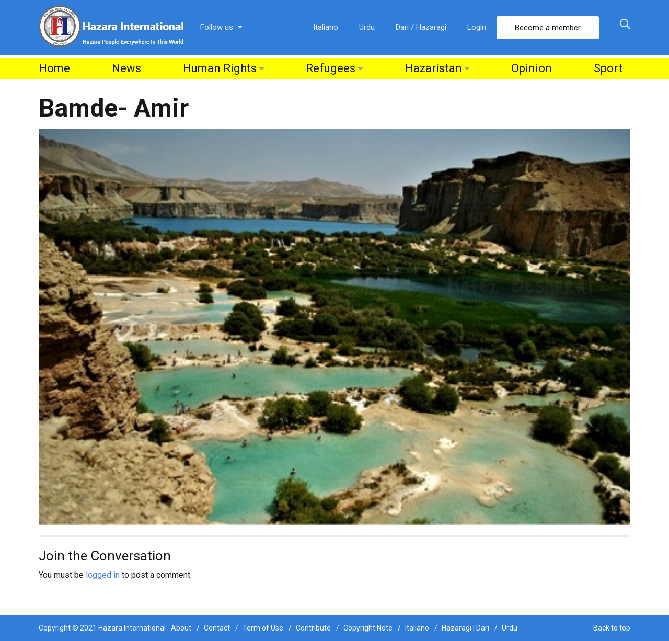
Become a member (548, 27)
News (126, 68)
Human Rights (220, 68)
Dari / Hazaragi (421, 27)
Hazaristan (433, 68)
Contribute (313, 628)
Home (54, 68)
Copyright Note (368, 628)
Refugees (330, 68)
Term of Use (263, 628)
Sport (608, 68)
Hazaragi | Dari (465, 628)
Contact (217, 628)
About (181, 628)
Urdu (367, 27)
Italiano (325, 27)
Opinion (531, 68)
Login (476, 27)
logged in (103, 575)
